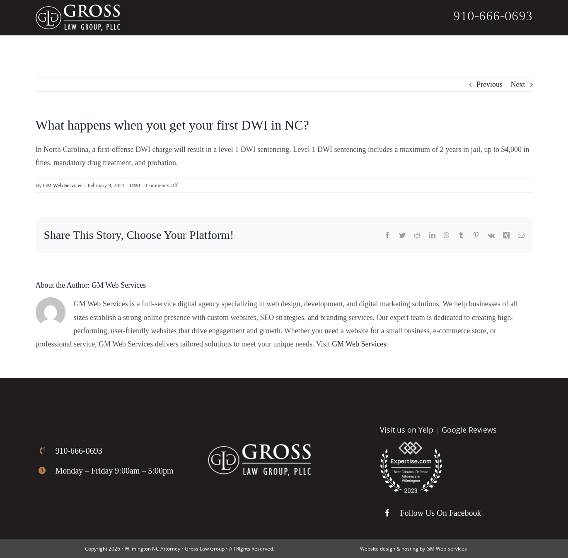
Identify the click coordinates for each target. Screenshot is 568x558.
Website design (377, 548)
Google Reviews (469, 430)
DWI (135, 185)
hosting (409, 548)
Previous (489, 84)
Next (518, 84)
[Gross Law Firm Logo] (259, 447)
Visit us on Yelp (406, 430)
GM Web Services (62, 185)
